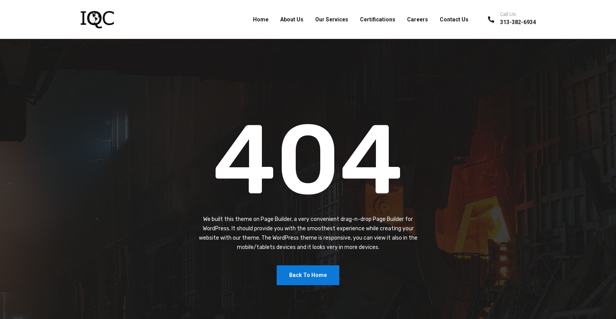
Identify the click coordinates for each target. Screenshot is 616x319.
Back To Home (308, 275)
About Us (292, 19)
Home (261, 19)
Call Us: (508, 14)
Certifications (377, 19)
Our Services (331, 19)
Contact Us (454, 19)
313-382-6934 (518, 22)
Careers (417, 19)
